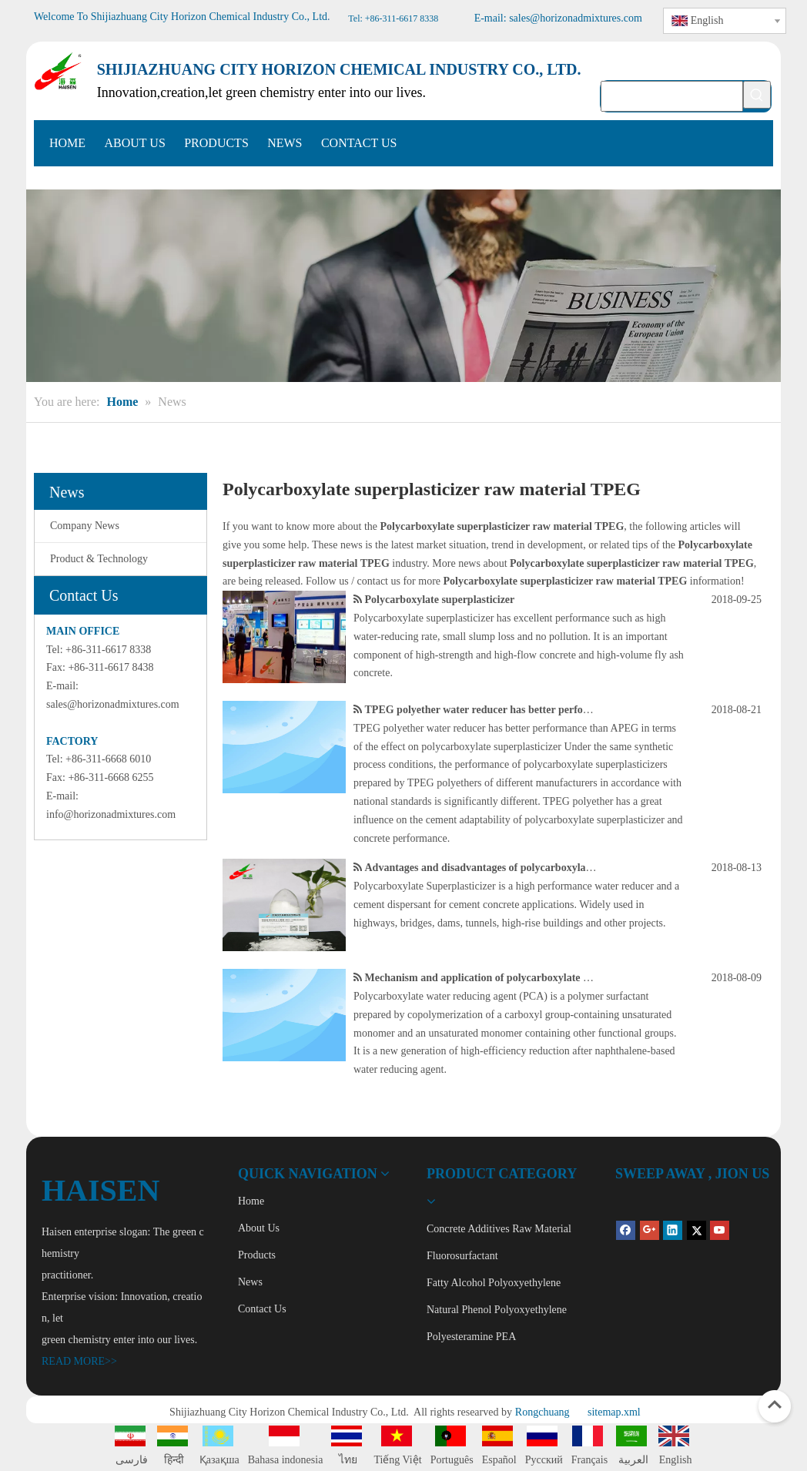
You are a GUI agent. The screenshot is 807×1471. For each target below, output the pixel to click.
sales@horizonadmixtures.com (112, 704)
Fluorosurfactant (462, 1256)
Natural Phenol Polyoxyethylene (497, 1309)
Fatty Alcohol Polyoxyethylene (494, 1282)
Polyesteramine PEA (471, 1336)
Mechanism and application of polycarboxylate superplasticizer (510, 977)
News (250, 1282)
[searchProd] (672, 96)
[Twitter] (696, 1230)
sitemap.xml (614, 1412)
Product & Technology (99, 559)
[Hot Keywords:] (757, 95)
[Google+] (649, 1230)
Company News (84, 525)
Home (251, 1201)
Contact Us (262, 1309)
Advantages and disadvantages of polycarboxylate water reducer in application (546, 867)
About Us (259, 1228)
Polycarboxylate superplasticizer (440, 599)
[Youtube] (719, 1230)
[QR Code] (627, 1200)
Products (257, 1255)
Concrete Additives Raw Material (499, 1229)
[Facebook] (625, 1230)
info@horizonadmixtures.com (111, 814)
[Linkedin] (672, 1230)
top (775, 1405)
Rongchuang (542, 1412)
